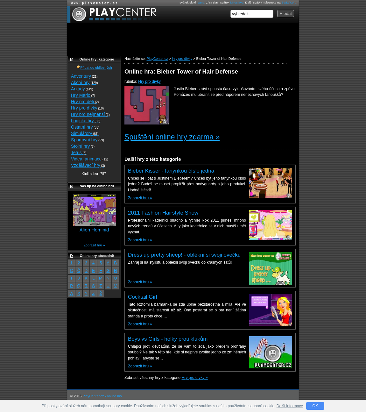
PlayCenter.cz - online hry (102, 396)
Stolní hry (83, 146)
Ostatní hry (85, 127)
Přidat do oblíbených (94, 67)
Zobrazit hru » (140, 198)
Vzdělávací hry (88, 165)
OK (315, 406)
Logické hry (85, 120)
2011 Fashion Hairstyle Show (163, 213)
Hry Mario (83, 95)
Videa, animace (89, 158)
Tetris (78, 152)
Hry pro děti (85, 101)
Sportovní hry (87, 139)
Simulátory (85, 133)
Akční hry (84, 82)
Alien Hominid (94, 229)
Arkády (82, 88)
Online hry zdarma (92, 3)
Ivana (200, 2)
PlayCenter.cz (112, 14)
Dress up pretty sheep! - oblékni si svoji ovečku (184, 255)
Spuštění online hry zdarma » (172, 137)
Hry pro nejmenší (90, 114)
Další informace (290, 406)
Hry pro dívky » (195, 377)
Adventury (84, 76)
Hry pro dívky (149, 81)
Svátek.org (289, 2)
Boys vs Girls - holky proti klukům (168, 339)
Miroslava (236, 2)
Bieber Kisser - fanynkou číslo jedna (171, 171)
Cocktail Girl (142, 297)
